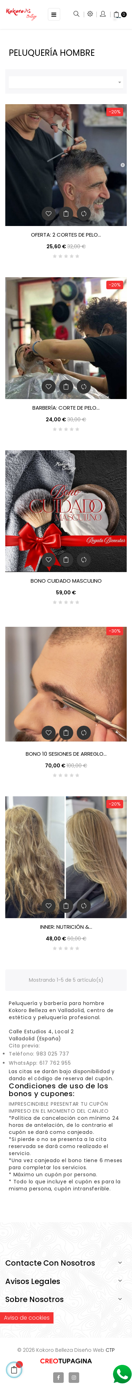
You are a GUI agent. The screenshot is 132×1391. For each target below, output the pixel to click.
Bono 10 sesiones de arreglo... (66, 753)
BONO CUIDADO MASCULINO (66, 580)
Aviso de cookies (27, 1318)
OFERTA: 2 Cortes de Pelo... (66, 234)
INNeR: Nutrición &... (66, 927)
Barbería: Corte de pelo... (66, 407)
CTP (110, 1350)
